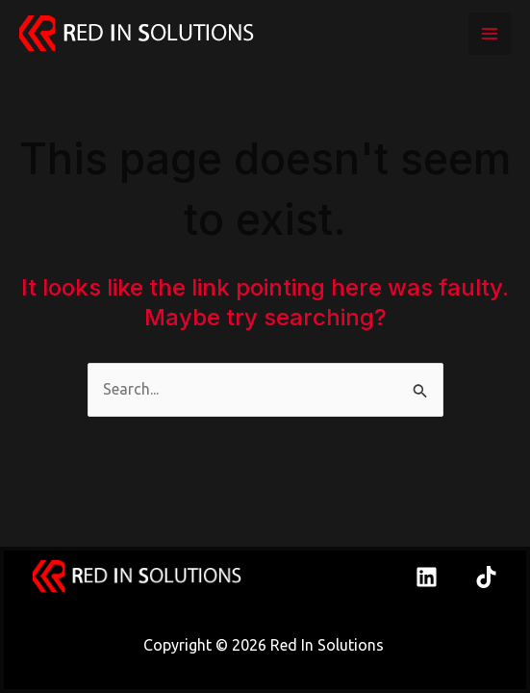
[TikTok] (486, 577)
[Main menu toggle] (489, 34)
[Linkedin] (427, 577)
